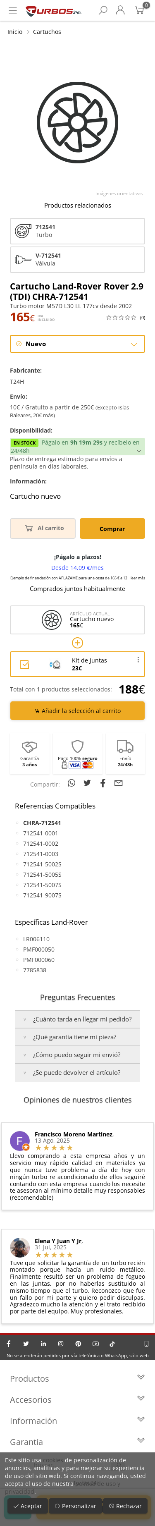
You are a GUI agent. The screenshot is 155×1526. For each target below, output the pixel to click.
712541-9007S (42, 895)
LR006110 (36, 939)
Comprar (112, 529)
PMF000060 (39, 960)
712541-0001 (40, 833)
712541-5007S (42, 885)
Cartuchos (47, 32)
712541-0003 (40, 854)
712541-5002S (42, 864)
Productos (77, 1378)
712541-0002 (40, 843)
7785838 (34, 970)
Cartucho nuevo (35, 496)
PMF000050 (39, 949)
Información (77, 1420)
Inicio (14, 32)
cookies (53, 1460)
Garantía (77, 1441)
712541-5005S (42, 874)
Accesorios (77, 1399)
